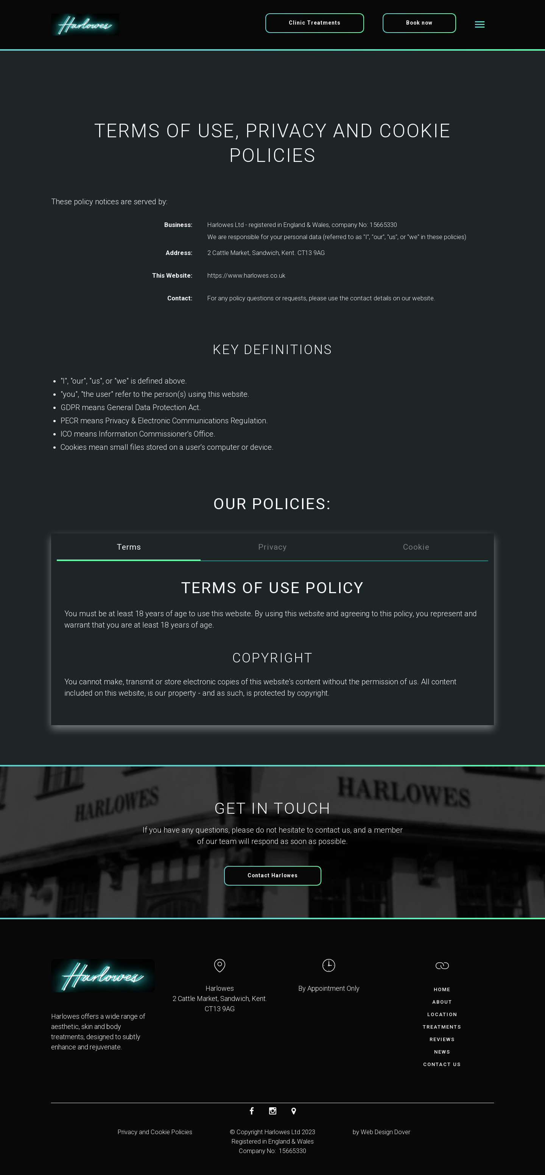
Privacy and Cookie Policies (155, 1132)
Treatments (442, 1027)
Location (442, 1014)
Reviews (442, 1039)
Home (442, 989)
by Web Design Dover (381, 1132)
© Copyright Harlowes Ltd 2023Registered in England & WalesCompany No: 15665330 (272, 1141)
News (442, 1052)
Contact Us (442, 1064)
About (442, 1002)
